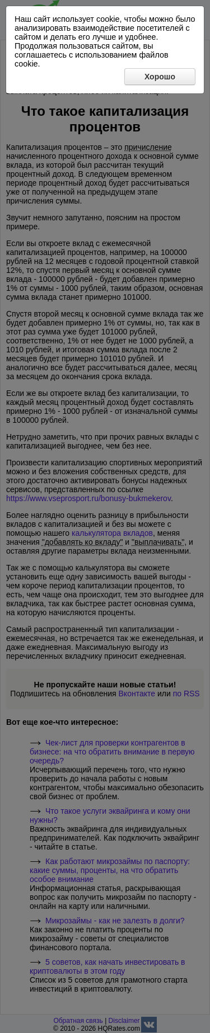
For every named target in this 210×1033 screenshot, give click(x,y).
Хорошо (159, 76)
